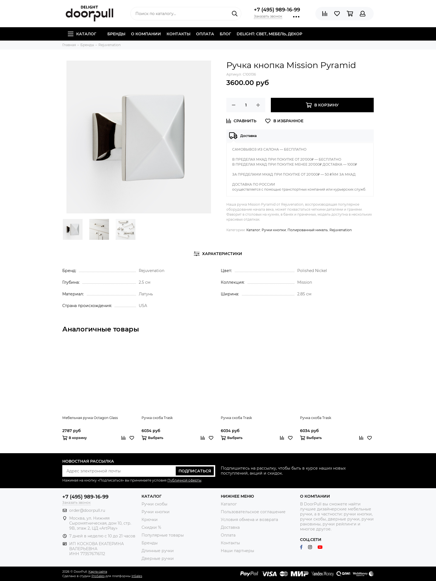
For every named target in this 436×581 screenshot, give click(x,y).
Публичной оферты (184, 480)
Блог (225, 33)
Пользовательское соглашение (253, 511)
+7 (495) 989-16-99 (277, 10)
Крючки (150, 519)
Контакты (178, 33)
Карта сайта (97, 571)
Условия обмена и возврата (249, 519)
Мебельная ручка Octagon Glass (90, 418)
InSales (137, 576)
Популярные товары (163, 535)
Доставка (230, 527)
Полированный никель (308, 230)
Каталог (82, 33)
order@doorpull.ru (87, 510)
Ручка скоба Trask (157, 418)
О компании (146, 33)
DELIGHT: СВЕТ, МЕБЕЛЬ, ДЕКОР (269, 33)
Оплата (205, 33)
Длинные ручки (158, 550)
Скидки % (151, 527)
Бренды (116, 33)
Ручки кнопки (274, 230)
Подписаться (195, 470)
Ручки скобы (154, 504)
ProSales (98, 576)
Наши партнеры (237, 550)
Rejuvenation (341, 230)
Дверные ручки (158, 558)
